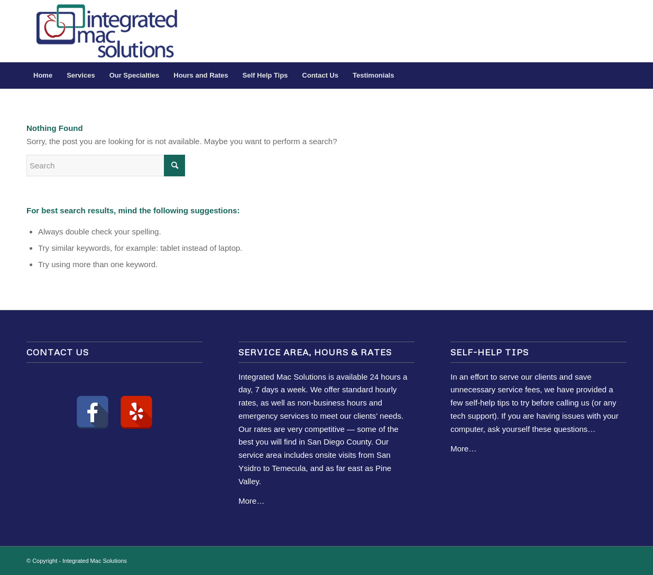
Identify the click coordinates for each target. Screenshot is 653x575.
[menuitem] (42, 75)
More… (251, 500)
